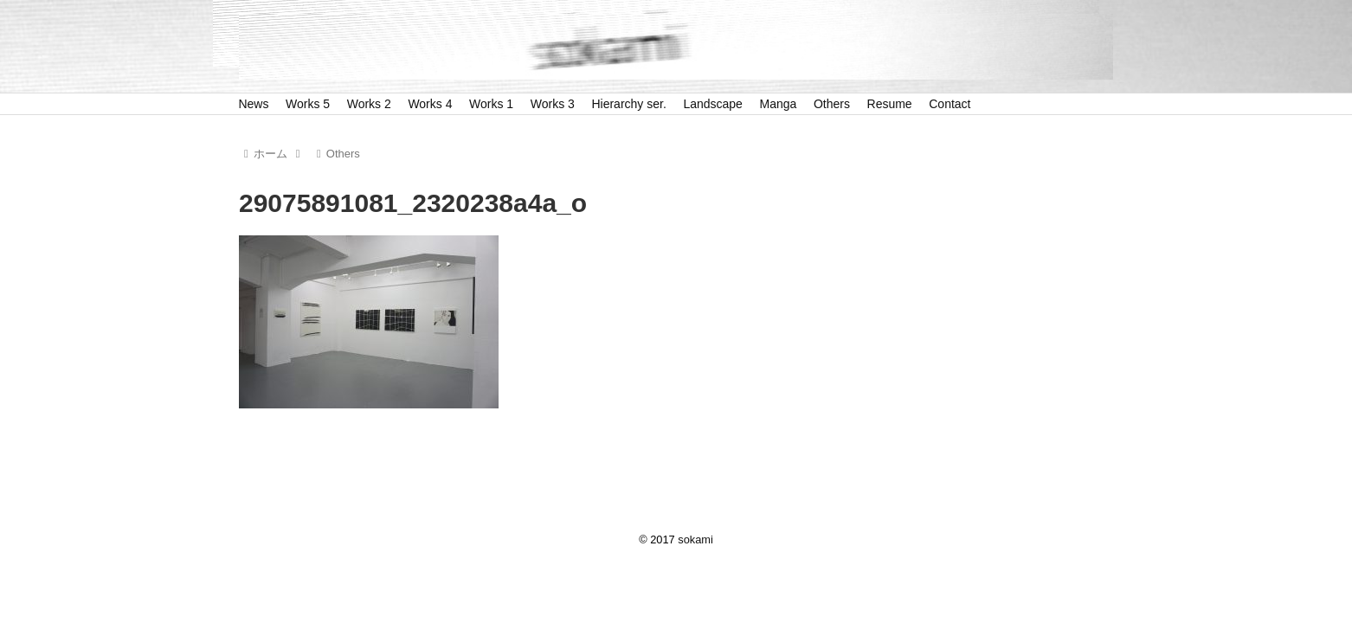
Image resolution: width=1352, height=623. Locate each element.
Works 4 (430, 104)
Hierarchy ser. (628, 104)
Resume (889, 104)
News (253, 104)
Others (832, 104)
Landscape (713, 104)
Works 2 (369, 104)
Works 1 (491, 104)
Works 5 (308, 104)
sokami (695, 539)
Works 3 (553, 104)
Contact (949, 104)
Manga (778, 104)
